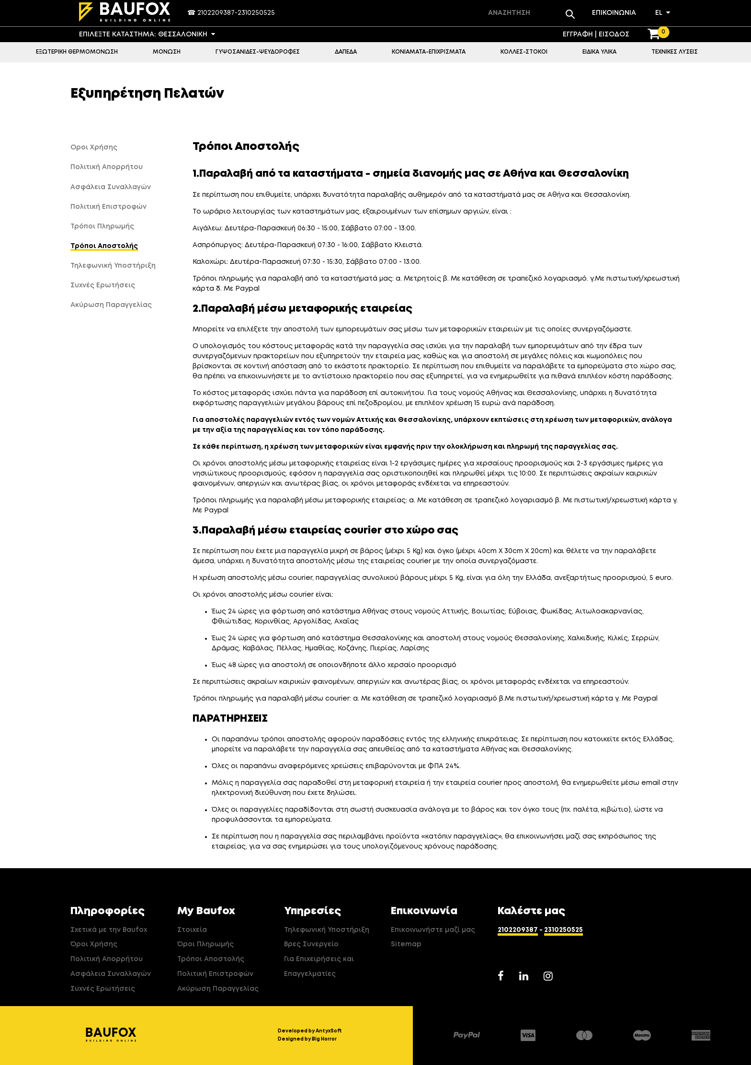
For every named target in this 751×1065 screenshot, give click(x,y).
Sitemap (406, 944)
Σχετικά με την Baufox (108, 930)
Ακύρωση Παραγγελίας (218, 989)
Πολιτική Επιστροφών (215, 974)
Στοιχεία (192, 930)
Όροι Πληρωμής (205, 944)
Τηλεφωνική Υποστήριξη (326, 930)
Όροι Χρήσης (93, 944)
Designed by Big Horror (307, 1039)
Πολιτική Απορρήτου (106, 959)
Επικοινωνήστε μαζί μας (433, 930)
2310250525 (256, 13)
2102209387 (216, 13)
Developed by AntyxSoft (310, 1031)
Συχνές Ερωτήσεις (102, 989)
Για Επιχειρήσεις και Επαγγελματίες (319, 966)
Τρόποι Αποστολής (210, 959)
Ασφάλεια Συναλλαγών (110, 974)
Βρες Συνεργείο (311, 944)
